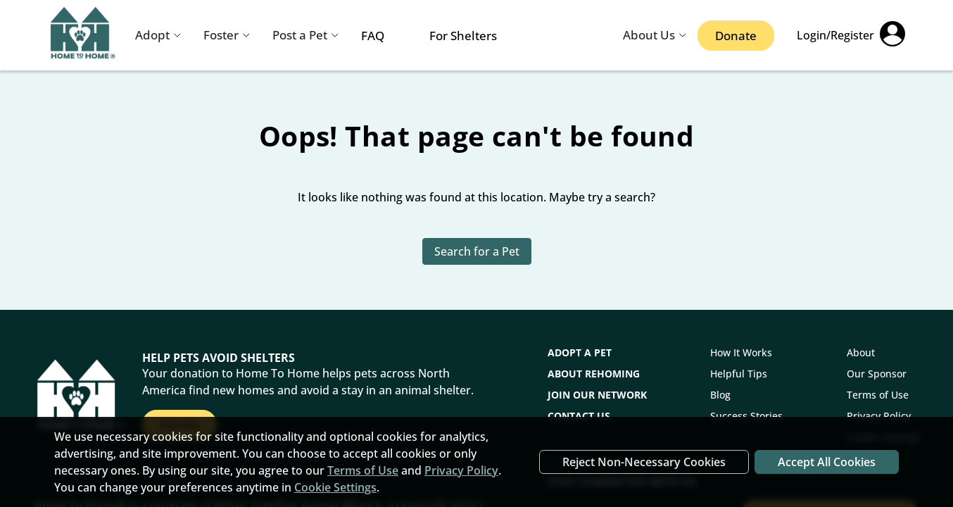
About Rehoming (594, 373)
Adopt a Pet (580, 352)
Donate (736, 35)
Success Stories (746, 416)
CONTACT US (579, 416)
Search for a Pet (476, 251)
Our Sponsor (877, 373)
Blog (720, 394)
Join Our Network (597, 394)
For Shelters (463, 35)
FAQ (372, 35)
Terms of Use (878, 394)
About (861, 352)
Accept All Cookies (827, 462)
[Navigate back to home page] (83, 35)
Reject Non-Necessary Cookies (644, 462)
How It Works (741, 352)
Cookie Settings (335, 487)
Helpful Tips (738, 373)
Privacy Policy (879, 416)
